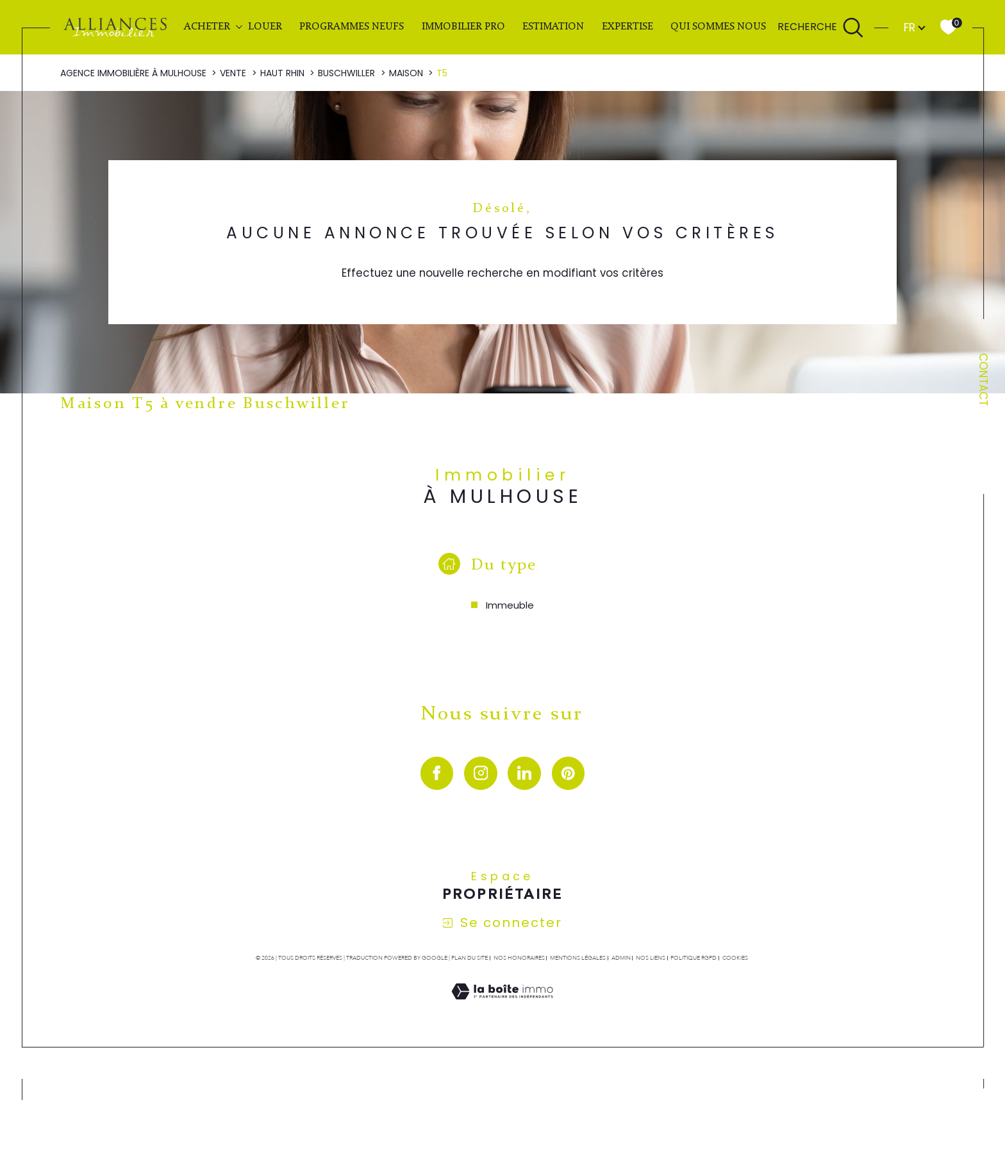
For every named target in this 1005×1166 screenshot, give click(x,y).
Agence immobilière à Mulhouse (133, 73)
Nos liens (650, 958)
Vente (233, 73)
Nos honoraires (519, 958)
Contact (983, 379)
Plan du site (469, 958)
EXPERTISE (627, 27)
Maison (406, 73)
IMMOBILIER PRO (463, 27)
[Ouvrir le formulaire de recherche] (820, 27)
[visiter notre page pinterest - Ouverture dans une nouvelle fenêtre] (568, 773)
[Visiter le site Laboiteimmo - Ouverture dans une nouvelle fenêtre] (502, 1006)
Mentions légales (578, 958)
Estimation (553, 27)
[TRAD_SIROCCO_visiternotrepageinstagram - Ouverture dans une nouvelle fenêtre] (480, 773)
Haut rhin (282, 73)
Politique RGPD (693, 958)
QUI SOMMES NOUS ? (721, 27)
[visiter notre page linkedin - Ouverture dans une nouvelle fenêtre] (524, 773)
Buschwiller (346, 73)
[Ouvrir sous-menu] (239, 26)
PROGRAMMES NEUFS (351, 27)
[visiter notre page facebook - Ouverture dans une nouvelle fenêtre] (437, 773)
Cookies (735, 958)
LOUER (265, 27)
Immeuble (510, 605)
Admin (621, 958)
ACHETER (207, 27)
